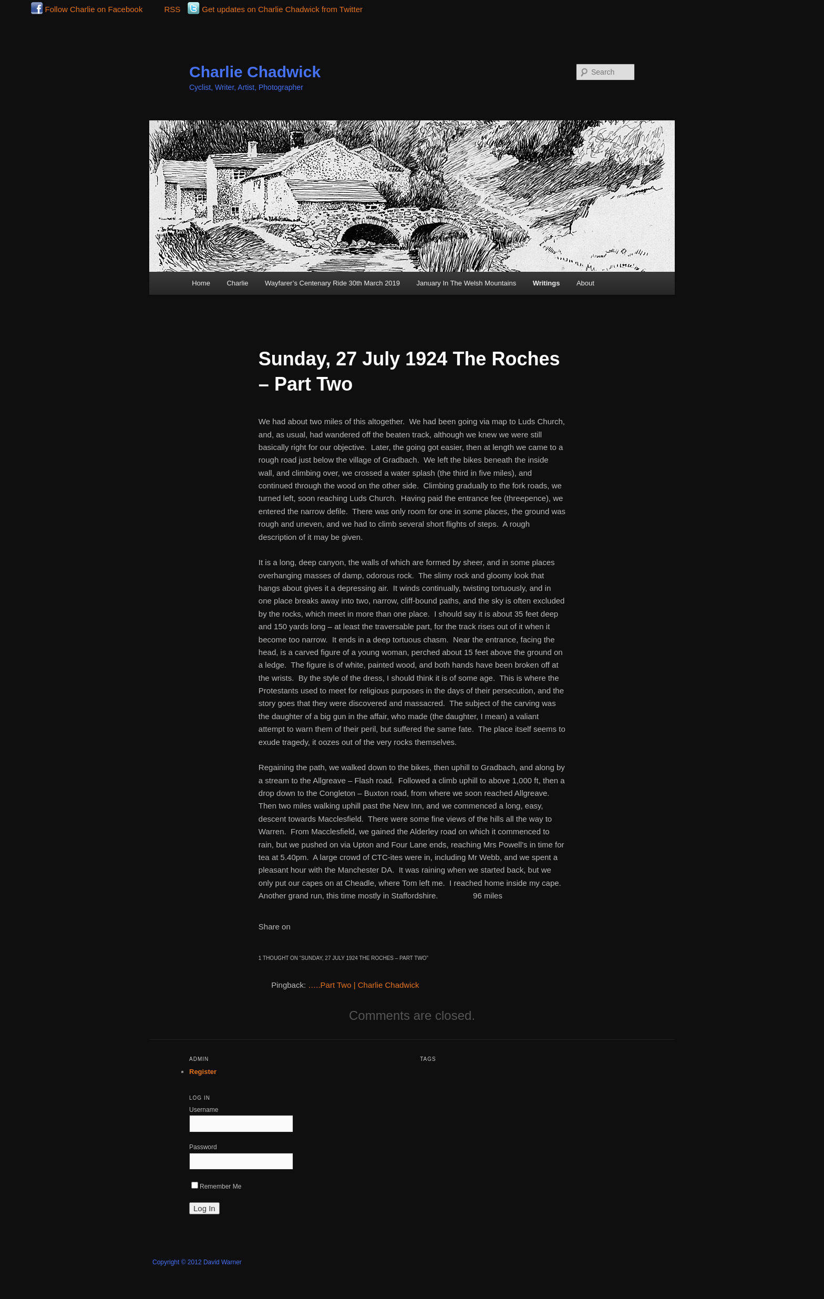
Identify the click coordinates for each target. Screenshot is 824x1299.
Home (201, 283)
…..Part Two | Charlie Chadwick (363, 984)
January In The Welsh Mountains (467, 283)
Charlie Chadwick (255, 71)
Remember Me (216, 1186)
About (585, 283)
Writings (546, 283)
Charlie (237, 283)
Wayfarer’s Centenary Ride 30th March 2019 (332, 283)
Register (203, 1072)
